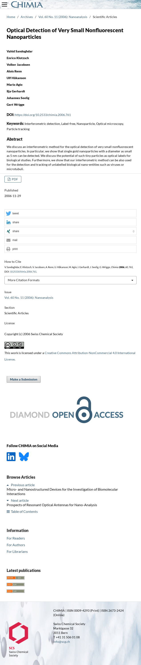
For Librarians (17, 551)
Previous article (23, 485)
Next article (20, 500)
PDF (14, 179)
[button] (70, 213)
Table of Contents (24, 511)
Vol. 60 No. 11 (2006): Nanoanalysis (62, 17)
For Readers (16, 538)
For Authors (16, 545)
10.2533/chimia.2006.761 (23, 271)
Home (11, 17)
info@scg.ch (61, 641)
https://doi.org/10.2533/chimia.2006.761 (43, 115)
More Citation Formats (24, 280)
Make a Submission (23, 379)
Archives (27, 17)
